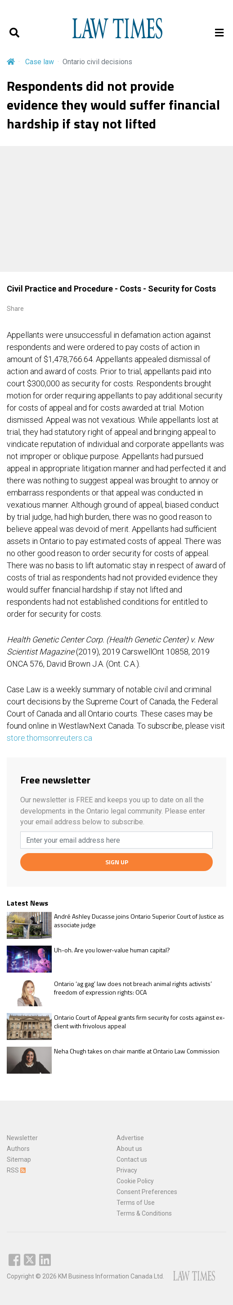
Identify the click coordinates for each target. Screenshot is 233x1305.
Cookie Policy (135, 1181)
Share (15, 308)
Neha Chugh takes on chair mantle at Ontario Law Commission (137, 1051)
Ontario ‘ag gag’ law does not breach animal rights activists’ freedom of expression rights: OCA (133, 988)
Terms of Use (135, 1202)
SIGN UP (116, 862)
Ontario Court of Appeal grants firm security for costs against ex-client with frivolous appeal (139, 1022)
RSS (16, 1170)
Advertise (130, 1137)
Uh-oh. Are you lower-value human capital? (112, 950)
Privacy (126, 1170)
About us (129, 1148)
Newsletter (22, 1137)
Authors (18, 1148)
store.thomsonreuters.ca (49, 738)
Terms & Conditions (144, 1213)
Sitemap (19, 1159)
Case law (39, 62)
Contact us (131, 1159)
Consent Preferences (146, 1191)
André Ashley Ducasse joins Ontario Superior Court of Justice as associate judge (139, 920)
